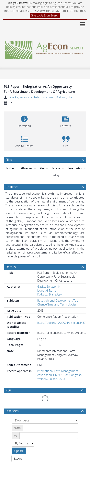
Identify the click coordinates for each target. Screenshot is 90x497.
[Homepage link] (45, 48)
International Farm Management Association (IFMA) (57, 373)
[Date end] (48, 426)
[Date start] (50, 418)
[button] (65, 120)
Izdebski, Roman (44, 97)
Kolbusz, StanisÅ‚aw (68, 97)
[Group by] (45, 411)
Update (19, 441)
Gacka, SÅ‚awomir (21, 97)
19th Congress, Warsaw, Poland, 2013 (59, 377)
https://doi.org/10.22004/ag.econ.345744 (63, 323)
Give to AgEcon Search (45, 15)
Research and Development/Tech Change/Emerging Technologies (58, 302)
